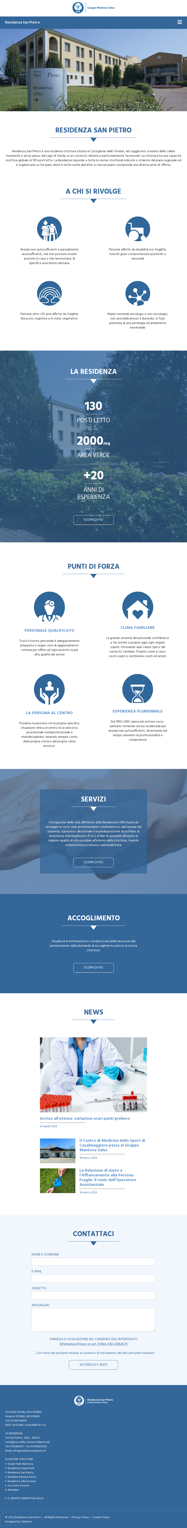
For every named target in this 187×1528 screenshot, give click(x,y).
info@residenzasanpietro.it (29, 1450)
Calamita (26, 1521)
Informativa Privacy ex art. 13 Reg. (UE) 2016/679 (93, 1344)
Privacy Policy (80, 1517)
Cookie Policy (101, 1517)
